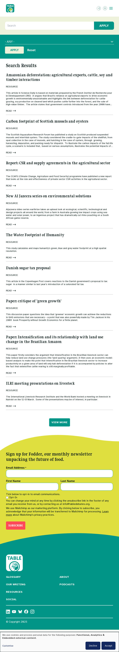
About (64, 577)
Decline (93, 645)
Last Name (67, 481)
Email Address (16, 467)
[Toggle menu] (111, 8)
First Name (13, 481)
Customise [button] (7, 645)
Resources (14, 592)
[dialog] (59, 642)
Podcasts (67, 584)
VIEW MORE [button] (60, 422)
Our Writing (15, 584)
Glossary (13, 577)
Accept (108, 645)
